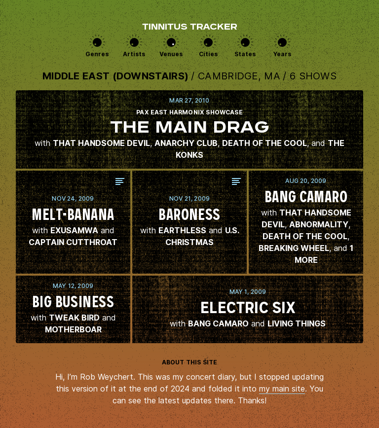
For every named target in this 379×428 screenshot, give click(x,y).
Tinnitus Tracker (189, 28)
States (245, 54)
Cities (208, 54)
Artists (134, 54)
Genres (97, 54)
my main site (282, 388)
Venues (171, 54)
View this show (189, 129)
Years (282, 54)
